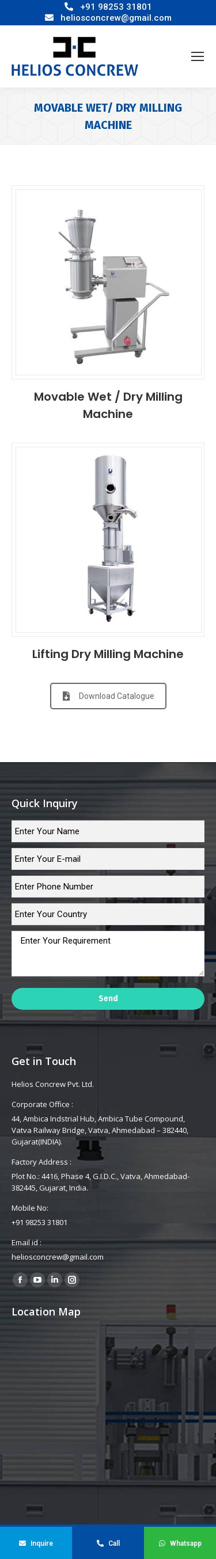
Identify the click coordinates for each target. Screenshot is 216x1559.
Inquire (36, 1543)
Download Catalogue (108, 696)
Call (108, 1543)
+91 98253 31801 (116, 7)
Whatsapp (180, 1543)
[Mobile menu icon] (197, 56)
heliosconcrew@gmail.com (116, 18)
